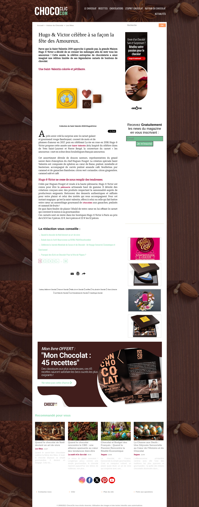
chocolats (87, 202)
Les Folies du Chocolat (99, 292)
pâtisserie (65, 187)
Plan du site (107, 490)
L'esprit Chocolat (134, 8)
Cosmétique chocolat (92, 295)
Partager (103, 273)
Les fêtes (67, 25)
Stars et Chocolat (79, 289)
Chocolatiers (116, 8)
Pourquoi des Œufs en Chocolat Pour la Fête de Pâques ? (66, 254)
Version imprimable (82, 273)
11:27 (44, 448)
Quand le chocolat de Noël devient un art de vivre (62, 234)
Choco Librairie (79, 292)
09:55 (87, 451)
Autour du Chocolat (155, 8)
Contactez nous (43, 490)
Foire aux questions (142, 490)
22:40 (141, 451)
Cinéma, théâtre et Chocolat (54, 289)
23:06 (109, 454)
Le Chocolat (90, 8)
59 (67, 260)
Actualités (160, 14)
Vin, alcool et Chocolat (58, 292)
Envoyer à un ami (57, 273)
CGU (72, 490)
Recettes (103, 8)
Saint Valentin (79, 145)
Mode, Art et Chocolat (100, 289)
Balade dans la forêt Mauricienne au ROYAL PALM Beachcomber (69, 239)
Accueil (40, 25)
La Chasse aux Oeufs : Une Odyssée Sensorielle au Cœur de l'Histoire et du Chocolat (147, 445)
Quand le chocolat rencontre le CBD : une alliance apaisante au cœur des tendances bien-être (82, 445)
